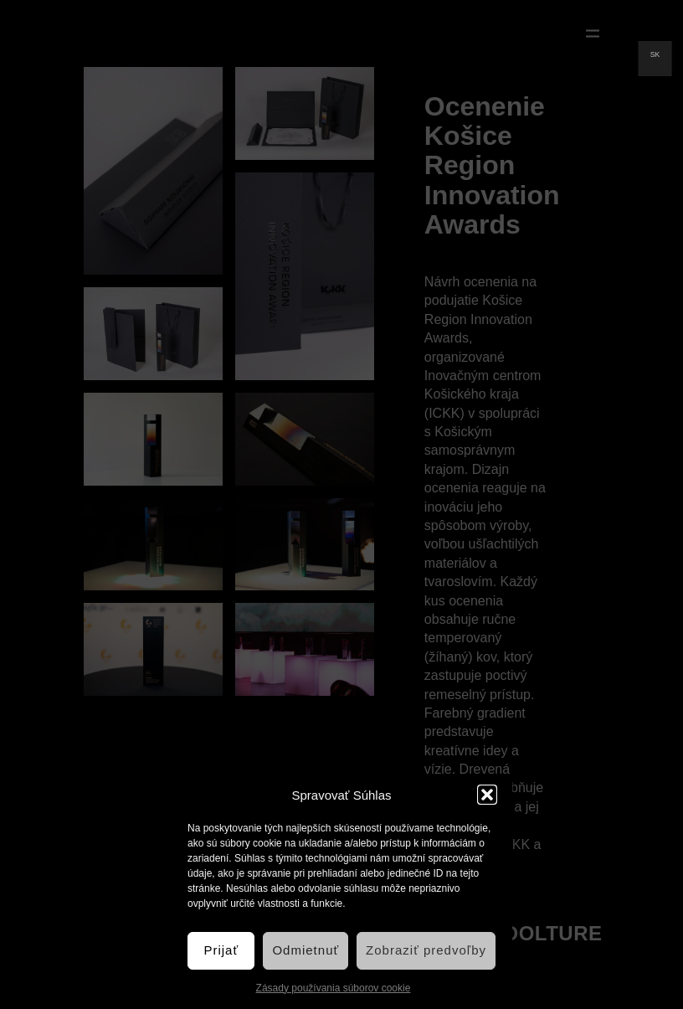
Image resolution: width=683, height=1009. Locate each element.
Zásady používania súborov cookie (333, 988)
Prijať (221, 950)
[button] (487, 794)
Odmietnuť (305, 950)
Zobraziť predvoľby (426, 950)
